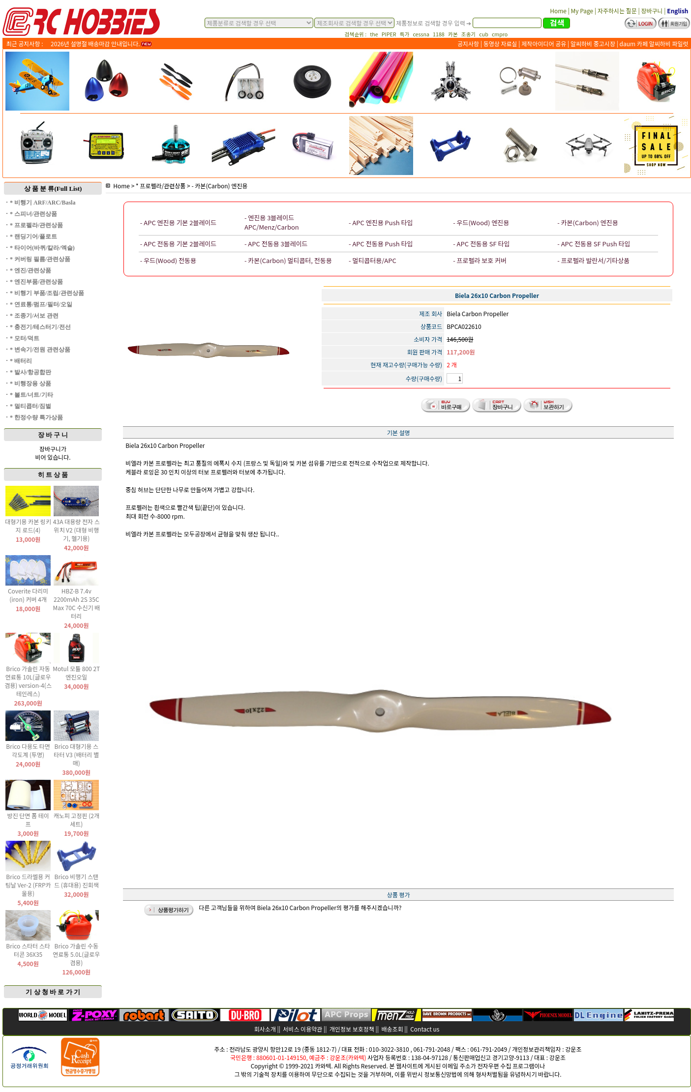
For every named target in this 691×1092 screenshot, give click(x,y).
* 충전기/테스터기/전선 (40, 327)
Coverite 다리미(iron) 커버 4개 (28, 595)
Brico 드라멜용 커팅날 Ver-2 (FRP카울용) (28, 884)
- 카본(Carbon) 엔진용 (219, 185)
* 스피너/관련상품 (33, 213)
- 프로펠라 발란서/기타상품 (593, 260)
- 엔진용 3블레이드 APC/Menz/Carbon (271, 222)
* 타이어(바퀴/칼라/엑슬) (42, 247)
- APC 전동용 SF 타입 (481, 243)
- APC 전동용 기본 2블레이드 (178, 243)
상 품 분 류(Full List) (53, 188)
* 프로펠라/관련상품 (36, 225)
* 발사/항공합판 (30, 372)
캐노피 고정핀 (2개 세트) (76, 819)
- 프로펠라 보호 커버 (480, 260)
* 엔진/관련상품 (30, 270)
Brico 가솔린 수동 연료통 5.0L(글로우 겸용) (76, 954)
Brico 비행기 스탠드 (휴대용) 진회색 (76, 880)
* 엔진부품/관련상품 (36, 281)
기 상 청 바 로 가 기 (53, 992)
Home (118, 185)
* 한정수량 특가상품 (36, 417)
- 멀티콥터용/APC (372, 260)
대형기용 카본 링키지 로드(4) (28, 525)
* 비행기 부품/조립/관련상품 (47, 293)
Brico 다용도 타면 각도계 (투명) (28, 750)
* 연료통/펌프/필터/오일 (41, 304)
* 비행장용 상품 (30, 383)
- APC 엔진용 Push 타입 (381, 222)
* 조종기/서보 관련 (34, 315)
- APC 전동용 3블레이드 (276, 243)
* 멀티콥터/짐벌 (30, 406)
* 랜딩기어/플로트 (33, 236)
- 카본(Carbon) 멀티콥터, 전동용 (288, 260)
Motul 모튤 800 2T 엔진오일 (76, 672)
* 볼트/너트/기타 (31, 394)
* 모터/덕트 (24, 338)
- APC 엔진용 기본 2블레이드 (178, 222)
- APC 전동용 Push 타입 (381, 243)
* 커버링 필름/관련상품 (40, 259)
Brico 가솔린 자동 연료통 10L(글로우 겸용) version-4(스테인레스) (28, 681)
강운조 (573, 1049)
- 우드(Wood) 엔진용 (481, 222)
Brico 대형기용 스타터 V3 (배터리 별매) (76, 754)
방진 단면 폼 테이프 (28, 819)
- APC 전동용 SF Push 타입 (593, 243)
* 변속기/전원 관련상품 (40, 349)
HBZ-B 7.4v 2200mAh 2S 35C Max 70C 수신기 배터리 (76, 603)
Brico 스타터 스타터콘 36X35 (28, 950)
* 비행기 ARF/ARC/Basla (42, 202)
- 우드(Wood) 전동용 (168, 260)
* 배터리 (21, 360)
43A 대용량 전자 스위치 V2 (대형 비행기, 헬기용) (76, 529)
